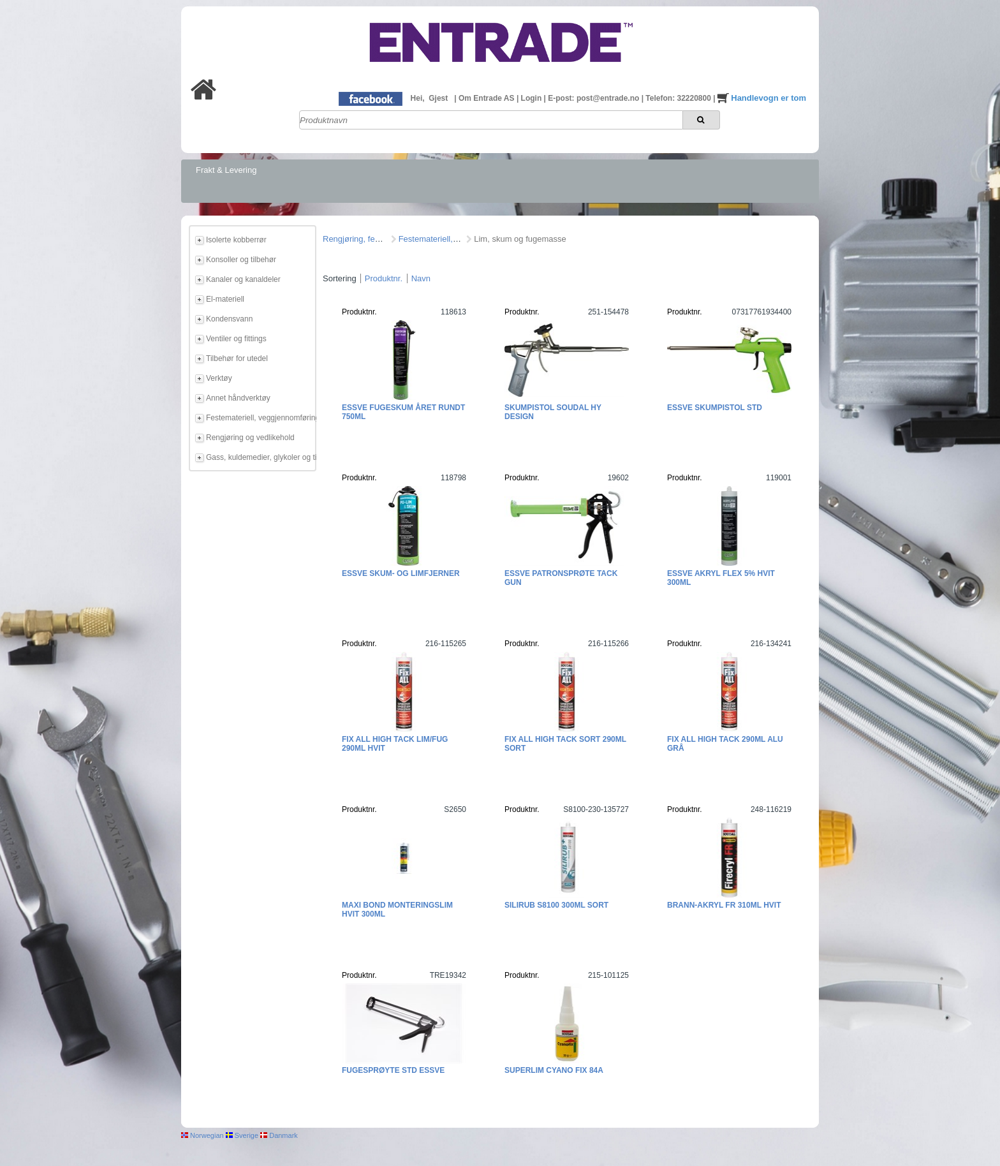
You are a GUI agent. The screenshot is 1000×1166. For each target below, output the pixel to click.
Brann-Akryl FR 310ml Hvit (724, 905)
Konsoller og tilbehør (241, 259)
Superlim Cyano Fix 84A (553, 1070)
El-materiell (225, 299)
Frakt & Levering (226, 170)
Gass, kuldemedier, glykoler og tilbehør (259, 457)
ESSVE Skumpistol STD (714, 407)
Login (532, 98)
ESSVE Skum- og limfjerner (401, 573)
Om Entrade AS (488, 98)
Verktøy (219, 378)
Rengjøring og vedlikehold (250, 437)
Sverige (242, 1135)
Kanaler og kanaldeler (243, 279)
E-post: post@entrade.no (594, 98)
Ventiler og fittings (236, 338)
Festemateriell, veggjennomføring (259, 417)
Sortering (340, 278)
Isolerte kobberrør (236, 239)
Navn (420, 278)
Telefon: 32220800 (679, 98)
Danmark (279, 1135)
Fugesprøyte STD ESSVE (393, 1070)
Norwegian (202, 1135)
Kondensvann (229, 318)
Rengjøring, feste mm (362, 239)
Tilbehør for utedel (237, 358)
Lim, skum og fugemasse (520, 239)
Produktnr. (383, 278)
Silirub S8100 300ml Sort (556, 905)
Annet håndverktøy (238, 398)
